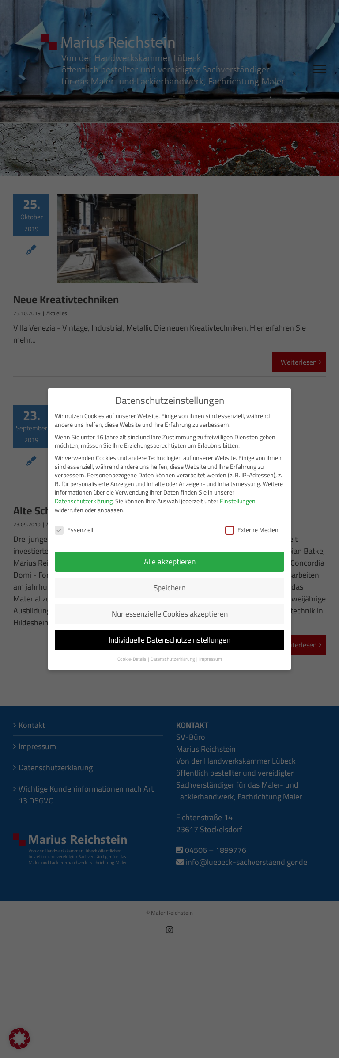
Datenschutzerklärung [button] (173, 654)
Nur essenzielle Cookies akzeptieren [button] (170, 609)
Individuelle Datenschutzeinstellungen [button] (169, 635)
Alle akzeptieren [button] (170, 557)
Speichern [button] (169, 583)
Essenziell (74, 525)
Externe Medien (252, 525)
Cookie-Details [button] (132, 654)
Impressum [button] (210, 654)
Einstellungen (238, 496)
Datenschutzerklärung (84, 496)
